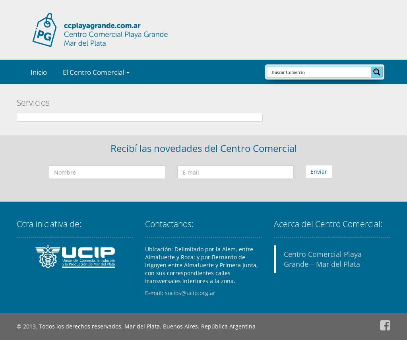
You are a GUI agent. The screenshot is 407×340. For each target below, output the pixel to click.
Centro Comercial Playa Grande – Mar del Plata (323, 259)
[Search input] (319, 72)
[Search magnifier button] (376, 72)
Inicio (39, 72)
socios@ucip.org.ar (190, 293)
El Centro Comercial (96, 72)
